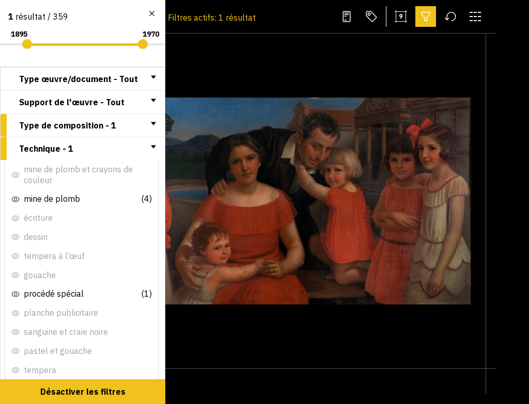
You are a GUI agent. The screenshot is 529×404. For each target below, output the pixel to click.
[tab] (83, 79)
